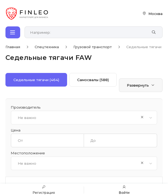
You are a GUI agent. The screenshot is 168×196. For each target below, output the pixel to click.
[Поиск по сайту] (87, 32)
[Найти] (153, 32)
